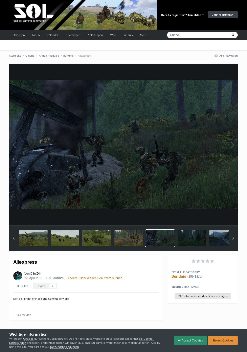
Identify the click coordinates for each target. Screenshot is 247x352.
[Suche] (189, 35)
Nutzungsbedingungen (64, 346)
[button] (13, 238)
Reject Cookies (222, 340)
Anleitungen (95, 35)
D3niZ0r (35, 273)
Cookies (28, 338)
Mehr (143, 35)
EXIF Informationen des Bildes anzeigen (203, 296)
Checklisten (73, 35)
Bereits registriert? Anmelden (182, 15)
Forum (36, 35)
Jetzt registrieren (222, 14)
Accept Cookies (190, 340)
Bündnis (128, 35)
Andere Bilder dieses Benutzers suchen (95, 278)
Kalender (52, 35)
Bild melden (24, 314)
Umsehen (19, 35)
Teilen (22, 286)
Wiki (112, 35)
